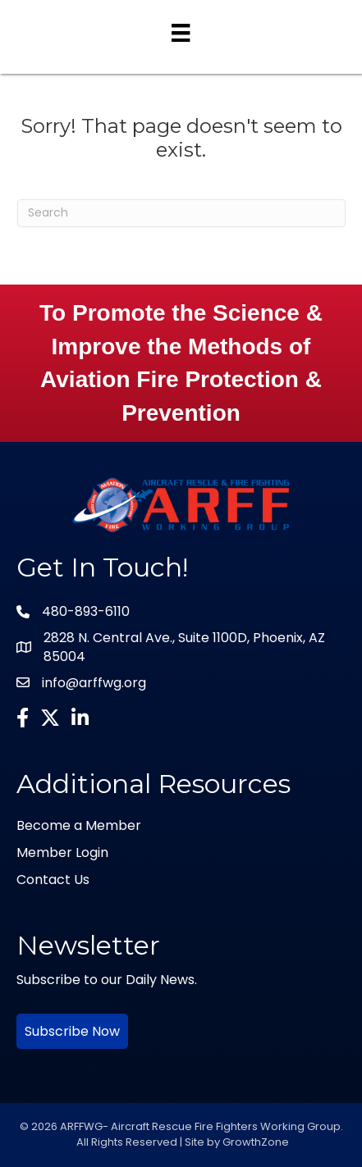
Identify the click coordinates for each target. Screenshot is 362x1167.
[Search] (181, 213)
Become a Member (78, 825)
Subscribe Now (72, 1031)
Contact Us (52, 879)
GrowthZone (255, 1142)
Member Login (62, 852)
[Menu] (180, 32)
